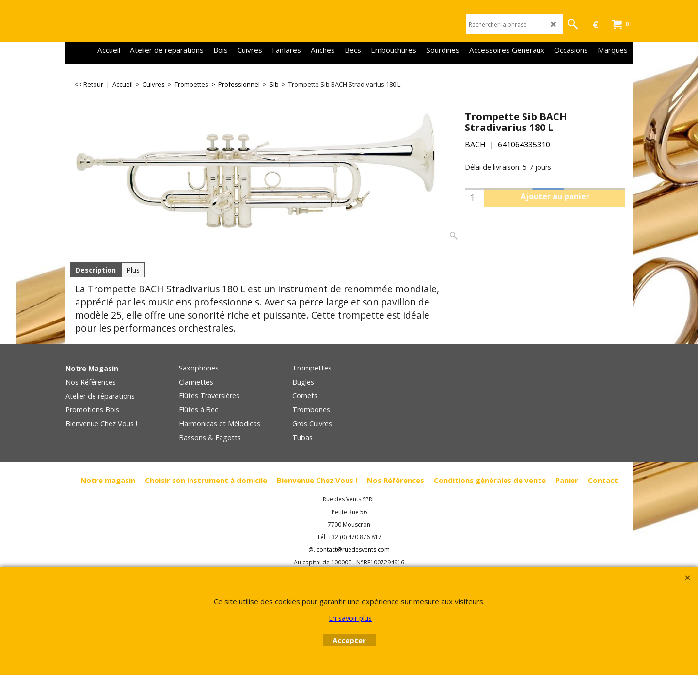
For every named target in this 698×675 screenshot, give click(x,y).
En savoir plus (350, 618)
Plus (133, 269)
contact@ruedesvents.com (353, 550)
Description (96, 269)
